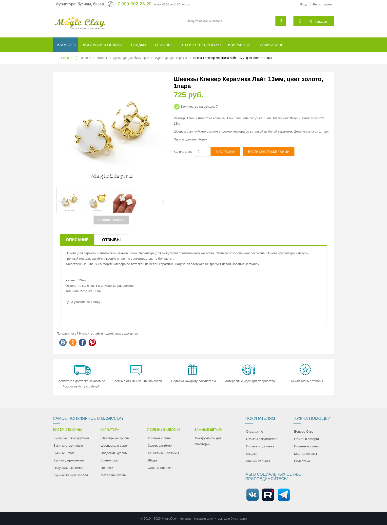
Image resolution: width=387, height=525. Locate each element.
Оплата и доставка (260, 446)
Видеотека (302, 461)
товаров (321, 21)
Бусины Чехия (64, 453)
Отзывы (111, 240)
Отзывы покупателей (261, 439)
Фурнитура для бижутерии (131, 58)
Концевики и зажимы (163, 453)
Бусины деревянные (69, 460)
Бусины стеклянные (68, 445)
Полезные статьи (307, 446)
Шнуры (153, 460)
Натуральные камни (69, 468)
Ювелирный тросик (115, 438)
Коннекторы (109, 460)
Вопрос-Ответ (304, 431)
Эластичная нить (160, 468)
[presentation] (59, 200)
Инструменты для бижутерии (208, 441)
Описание (77, 240)
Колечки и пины (159, 438)
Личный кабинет (258, 461)
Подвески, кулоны (114, 453)
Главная (85, 58)
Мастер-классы (305, 454)
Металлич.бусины (114, 475)
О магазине (254, 431)
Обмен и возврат (306, 439)
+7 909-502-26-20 (133, 3)
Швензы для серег (114, 445)
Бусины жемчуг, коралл (71, 475)
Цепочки (107, 468)
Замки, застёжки (160, 445)
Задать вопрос (111, 220)
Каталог (102, 58)
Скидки (251, 454)
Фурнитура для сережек (171, 58)
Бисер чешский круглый (71, 438)
